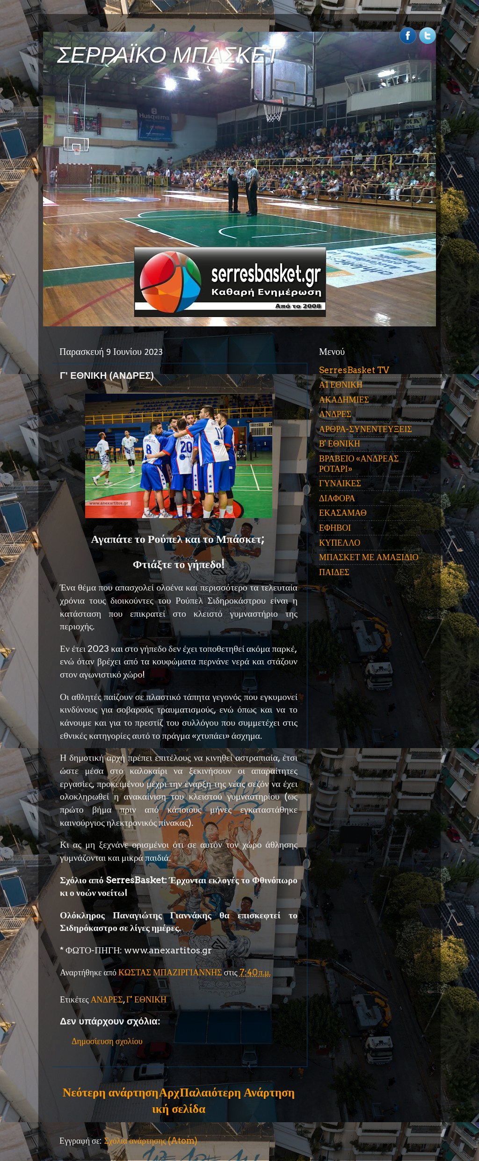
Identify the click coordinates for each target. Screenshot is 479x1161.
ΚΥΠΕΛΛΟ (339, 543)
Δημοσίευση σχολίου (107, 1041)
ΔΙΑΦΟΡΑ (337, 498)
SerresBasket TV (354, 370)
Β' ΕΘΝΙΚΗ (339, 443)
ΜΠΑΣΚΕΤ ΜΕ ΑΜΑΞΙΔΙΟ (369, 557)
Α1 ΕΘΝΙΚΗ (341, 384)
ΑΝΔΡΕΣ (107, 999)
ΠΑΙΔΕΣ (334, 572)
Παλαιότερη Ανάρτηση (237, 1092)
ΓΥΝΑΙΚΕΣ (340, 483)
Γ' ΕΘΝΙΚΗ (146, 999)
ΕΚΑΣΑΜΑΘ (343, 513)
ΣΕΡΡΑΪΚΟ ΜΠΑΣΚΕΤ (168, 55)
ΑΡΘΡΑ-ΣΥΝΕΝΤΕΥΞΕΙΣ (365, 429)
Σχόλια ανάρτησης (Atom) (150, 1141)
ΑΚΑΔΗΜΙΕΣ (344, 399)
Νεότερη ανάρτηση (110, 1092)
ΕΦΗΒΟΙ (335, 528)
